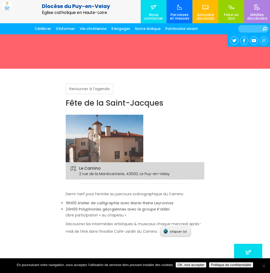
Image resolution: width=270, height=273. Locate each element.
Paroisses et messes (179, 16)
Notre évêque (148, 28)
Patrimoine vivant (181, 28)
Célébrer (43, 28)
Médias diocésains (257, 16)
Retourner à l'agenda (89, 88)
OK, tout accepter (191, 265)
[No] (263, 265)
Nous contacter (153, 16)
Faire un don (231, 16)
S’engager (120, 28)
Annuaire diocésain (205, 16)
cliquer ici (175, 231)
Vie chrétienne (93, 28)
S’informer (65, 28)
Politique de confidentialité (231, 265)
